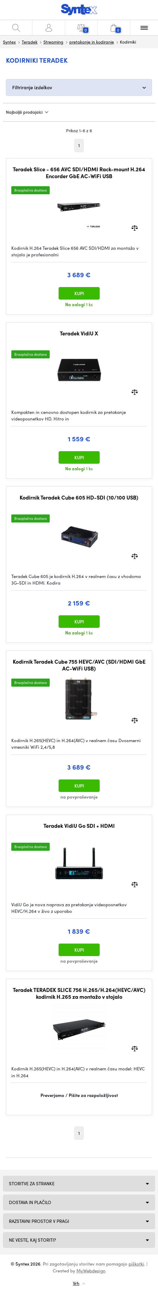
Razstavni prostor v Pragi (39, 1221)
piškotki (136, 1263)
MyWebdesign (91, 1270)
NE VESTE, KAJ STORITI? (32, 1240)
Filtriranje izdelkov (32, 87)
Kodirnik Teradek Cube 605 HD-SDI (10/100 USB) (79, 497)
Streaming (53, 42)
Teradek (29, 42)
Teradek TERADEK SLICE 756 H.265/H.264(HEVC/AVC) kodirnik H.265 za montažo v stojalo (79, 993)
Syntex (9, 42)
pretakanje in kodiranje (91, 42)
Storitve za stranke (31, 1183)
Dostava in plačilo (30, 1202)
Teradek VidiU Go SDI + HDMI (79, 825)
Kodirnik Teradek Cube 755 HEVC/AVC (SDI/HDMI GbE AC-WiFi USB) (79, 665)
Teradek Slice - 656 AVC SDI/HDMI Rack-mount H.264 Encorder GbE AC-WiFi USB (79, 173)
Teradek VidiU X (79, 333)
